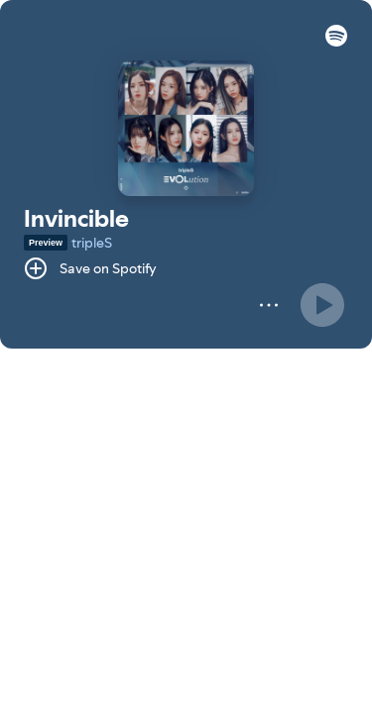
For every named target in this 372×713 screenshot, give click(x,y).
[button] (336, 41)
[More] (269, 305)
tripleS (91, 243)
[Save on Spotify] (90, 268)
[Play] (322, 305)
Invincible (76, 218)
